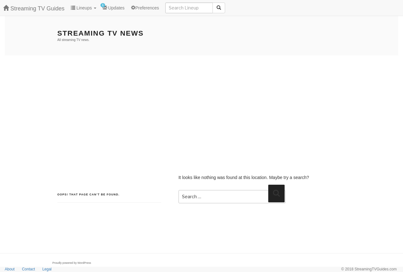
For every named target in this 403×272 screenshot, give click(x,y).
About (9, 269)
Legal (46, 269)
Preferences (145, 7)
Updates (112, 6)
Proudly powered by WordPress (71, 262)
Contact (28, 269)
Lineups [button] (83, 7)
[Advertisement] (201, 103)
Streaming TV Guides (34, 8)
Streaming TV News (100, 33)
